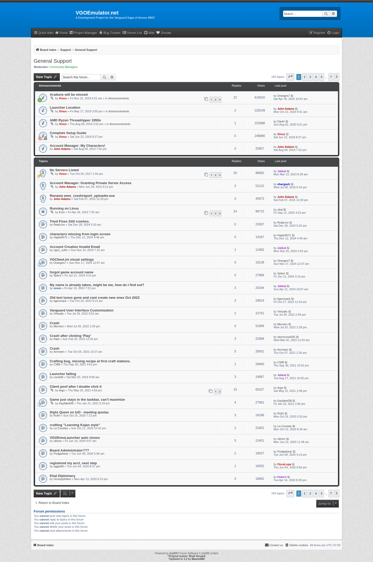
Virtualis (59, 313)
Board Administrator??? (69, 450)
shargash (283, 184)
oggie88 (59, 466)
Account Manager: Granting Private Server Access (90, 183)
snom (57, 288)
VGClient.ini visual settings (72, 259)
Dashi (281, 121)
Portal (61, 33)
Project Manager (83, 33)
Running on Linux (64, 208)
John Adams (286, 108)
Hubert (281, 476)
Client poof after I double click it (76, 386)
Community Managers (64, 66)
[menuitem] (333, 33)
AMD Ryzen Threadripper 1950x (75, 120)
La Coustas (61, 428)
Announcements (118, 98)
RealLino (59, 224)
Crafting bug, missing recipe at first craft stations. (90, 361)
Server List (132, 33)
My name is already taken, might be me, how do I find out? (97, 285)
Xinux (63, 98)
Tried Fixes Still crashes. (70, 221)
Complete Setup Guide (68, 133)
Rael (57, 339)
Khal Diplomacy (62, 476)
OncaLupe (284, 464)
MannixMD (198, 559)
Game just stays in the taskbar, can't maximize (87, 399)
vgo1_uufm (61, 250)
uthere (58, 440)
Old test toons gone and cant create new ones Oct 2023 (95, 298)
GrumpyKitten (62, 479)
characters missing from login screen (80, 234)
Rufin (57, 415)
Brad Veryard (197, 556)
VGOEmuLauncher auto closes (75, 438)
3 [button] (310, 77)
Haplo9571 (60, 237)
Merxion (59, 326)
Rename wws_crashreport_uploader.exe (82, 196)
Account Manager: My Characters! (77, 146)
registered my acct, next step (73, 463)
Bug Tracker (109, 33)
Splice (57, 275)
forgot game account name (72, 272)
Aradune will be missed (69, 94)
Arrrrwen (59, 351)
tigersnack (60, 300)
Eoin (62, 212)
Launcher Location (65, 107)
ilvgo (62, 390)
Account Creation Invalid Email (75, 247)
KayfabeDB (66, 403)
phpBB (173, 553)
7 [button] (331, 77)
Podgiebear (61, 453)
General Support (53, 61)
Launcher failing (63, 374)
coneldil (58, 377)
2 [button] (304, 77)
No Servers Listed (64, 170)
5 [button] (321, 77)
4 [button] (316, 77)
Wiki (149, 33)
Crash (54, 323)
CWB (57, 364)
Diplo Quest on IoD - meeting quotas (79, 412)
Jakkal (281, 171)
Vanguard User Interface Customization (81, 310)
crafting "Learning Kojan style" (75, 425)
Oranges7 (283, 95)
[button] (290, 77)
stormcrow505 (286, 336)
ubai (280, 209)
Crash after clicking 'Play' (70, 336)
